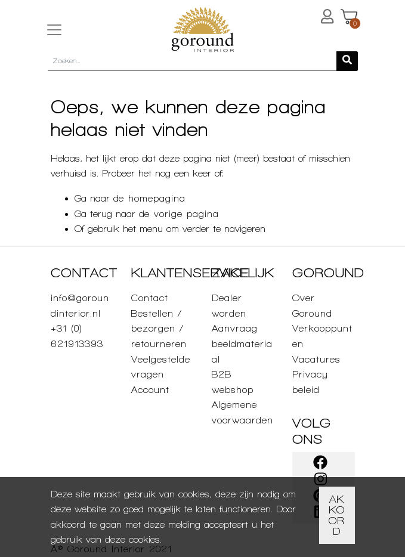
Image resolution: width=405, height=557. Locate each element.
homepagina (157, 198)
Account (150, 390)
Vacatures (316, 359)
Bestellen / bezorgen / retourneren (159, 328)
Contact (149, 298)
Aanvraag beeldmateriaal (242, 343)
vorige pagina (186, 214)
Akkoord (337, 515)
